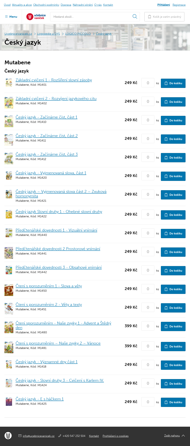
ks (157, 83)
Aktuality (22, 4)
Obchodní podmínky (46, 5)
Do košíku (173, 83)
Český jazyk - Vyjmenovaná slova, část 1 (51, 172)
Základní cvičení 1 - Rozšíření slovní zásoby (54, 80)
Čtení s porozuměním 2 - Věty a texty (49, 304)
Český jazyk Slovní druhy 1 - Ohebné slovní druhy (59, 211)
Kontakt (108, 5)
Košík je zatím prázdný (164, 16)
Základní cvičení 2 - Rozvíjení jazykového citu (56, 98)
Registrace (179, 5)
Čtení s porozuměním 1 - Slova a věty (49, 286)
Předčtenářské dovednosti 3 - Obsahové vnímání (59, 267)
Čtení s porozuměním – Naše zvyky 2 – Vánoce (58, 343)
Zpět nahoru (172, 435)
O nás (98, 5)
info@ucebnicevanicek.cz (39, 436)
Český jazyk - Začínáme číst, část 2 (47, 135)
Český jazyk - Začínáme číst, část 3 (47, 154)
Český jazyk (104, 34)
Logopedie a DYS (48, 34)
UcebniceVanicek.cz (18, 34)
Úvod (7, 5)
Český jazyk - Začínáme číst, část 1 (46, 117)
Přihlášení (163, 5)
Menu (10, 16)
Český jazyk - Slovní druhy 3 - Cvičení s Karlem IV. (60, 380)
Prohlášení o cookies (116, 436)
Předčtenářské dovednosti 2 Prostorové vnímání (58, 248)
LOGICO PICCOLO (78, 34)
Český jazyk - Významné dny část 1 (47, 361)
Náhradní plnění (83, 5)
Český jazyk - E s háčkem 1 (40, 399)
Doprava (66, 5)
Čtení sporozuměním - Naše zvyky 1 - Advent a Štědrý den (63, 325)
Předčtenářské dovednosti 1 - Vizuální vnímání (56, 230)
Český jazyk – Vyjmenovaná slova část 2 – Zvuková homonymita (61, 193)
